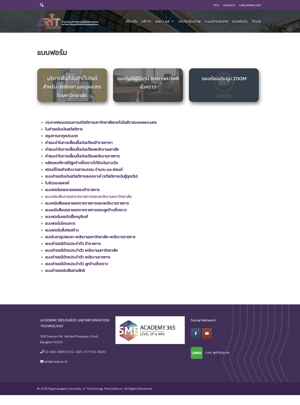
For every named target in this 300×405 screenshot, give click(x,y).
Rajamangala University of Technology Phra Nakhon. (85, 389)
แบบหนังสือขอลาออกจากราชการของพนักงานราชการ (87, 204)
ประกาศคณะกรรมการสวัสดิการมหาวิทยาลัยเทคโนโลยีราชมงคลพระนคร (101, 123)
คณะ (216, 5)
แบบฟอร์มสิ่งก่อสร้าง (62, 231)
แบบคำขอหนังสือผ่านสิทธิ (65, 271)
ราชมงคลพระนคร (250, 5)
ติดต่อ (256, 22)
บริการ (146, 22)
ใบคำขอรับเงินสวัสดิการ (64, 130)
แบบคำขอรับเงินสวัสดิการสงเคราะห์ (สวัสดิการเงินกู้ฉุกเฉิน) (91, 177)
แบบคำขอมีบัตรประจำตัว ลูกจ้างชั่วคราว (76, 265)
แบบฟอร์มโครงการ (60, 224)
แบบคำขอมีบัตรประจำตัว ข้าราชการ (73, 245)
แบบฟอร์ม (240, 22)
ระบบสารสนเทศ (216, 22)
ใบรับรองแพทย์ (57, 184)
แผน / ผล (164, 22)
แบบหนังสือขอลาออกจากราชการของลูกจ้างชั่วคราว (86, 211)
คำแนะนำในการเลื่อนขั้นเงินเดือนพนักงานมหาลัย (82, 150)
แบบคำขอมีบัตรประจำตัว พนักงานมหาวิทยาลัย (81, 251)
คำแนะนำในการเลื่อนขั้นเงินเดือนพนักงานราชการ (82, 157)
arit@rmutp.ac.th (56, 362)
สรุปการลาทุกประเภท (61, 137)
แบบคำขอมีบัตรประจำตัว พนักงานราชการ (77, 258)
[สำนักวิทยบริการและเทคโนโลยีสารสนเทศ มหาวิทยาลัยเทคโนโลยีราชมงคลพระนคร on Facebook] (196, 334)
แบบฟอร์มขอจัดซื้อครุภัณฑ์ (66, 218)
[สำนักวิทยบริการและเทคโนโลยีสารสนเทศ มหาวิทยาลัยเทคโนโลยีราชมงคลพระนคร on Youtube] (207, 334)
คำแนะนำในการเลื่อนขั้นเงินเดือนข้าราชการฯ (78, 144)
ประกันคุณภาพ (189, 22)
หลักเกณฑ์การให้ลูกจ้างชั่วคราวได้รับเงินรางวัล (81, 164)
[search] (41, 5)
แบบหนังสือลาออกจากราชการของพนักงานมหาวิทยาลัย (88, 197)
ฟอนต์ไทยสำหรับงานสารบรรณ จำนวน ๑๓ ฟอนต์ (84, 170)
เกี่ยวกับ (131, 22)
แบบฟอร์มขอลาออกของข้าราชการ (72, 191)
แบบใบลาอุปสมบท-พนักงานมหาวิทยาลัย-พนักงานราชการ (90, 238)
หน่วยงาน (229, 5)
